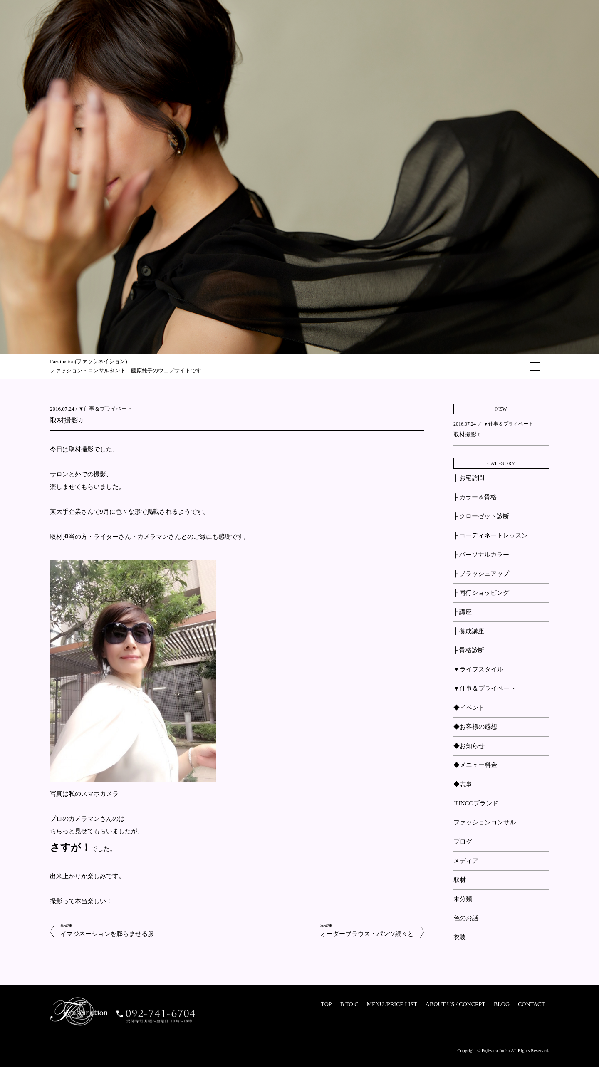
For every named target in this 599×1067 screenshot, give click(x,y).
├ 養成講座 (468, 631)
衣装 (459, 937)
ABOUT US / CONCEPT (455, 1004)
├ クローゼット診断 (481, 516)
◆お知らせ (469, 746)
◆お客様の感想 (475, 726)
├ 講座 (462, 612)
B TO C (349, 1004)
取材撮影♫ (67, 420)
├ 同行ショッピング (481, 592)
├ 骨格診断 (468, 650)
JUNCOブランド (475, 803)
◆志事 (462, 784)
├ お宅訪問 (468, 478)
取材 (459, 879)
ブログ (462, 841)
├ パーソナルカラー (481, 554)
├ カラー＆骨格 (475, 497)
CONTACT (531, 1004)
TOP (326, 1004)
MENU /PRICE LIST (391, 1004)
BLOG (502, 1004)
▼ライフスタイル (478, 669)
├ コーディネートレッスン (490, 535)
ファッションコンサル (484, 822)
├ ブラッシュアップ (481, 573)
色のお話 (465, 918)
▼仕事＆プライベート (106, 409)
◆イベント (469, 707)
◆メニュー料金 (475, 765)
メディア (465, 860)
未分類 (462, 899)
